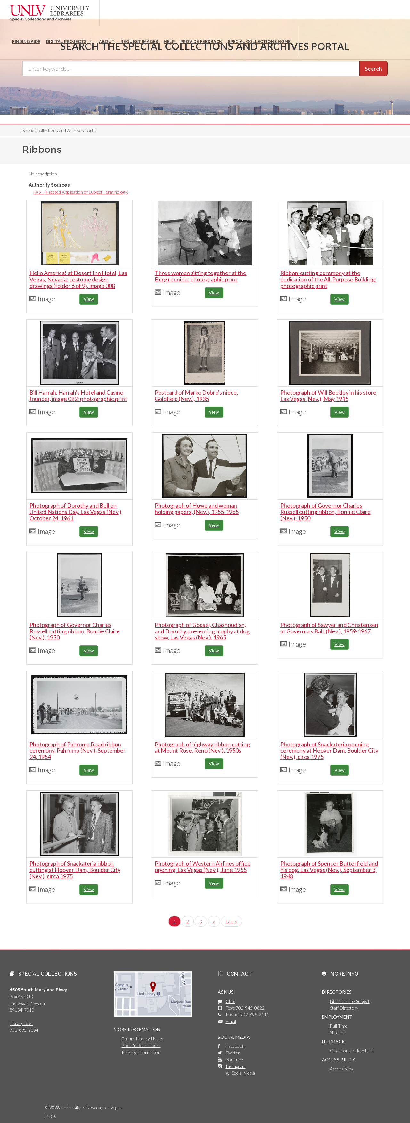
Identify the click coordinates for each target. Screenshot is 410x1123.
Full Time (339, 1026)
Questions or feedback (352, 1050)
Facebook (235, 1046)
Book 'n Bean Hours (141, 1045)
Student (337, 1032)
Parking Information (141, 1052)
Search (373, 68)
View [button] (89, 299)
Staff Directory (344, 1008)
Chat (230, 1001)
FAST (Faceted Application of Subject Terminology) (80, 192)
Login (50, 1115)
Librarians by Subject (350, 1001)
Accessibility (341, 1068)
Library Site (21, 1023)
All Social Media (240, 1073)
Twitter (233, 1052)
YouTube (234, 1059)
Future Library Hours (142, 1038)
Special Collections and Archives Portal (59, 130)
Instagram (236, 1066)
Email (231, 1021)
